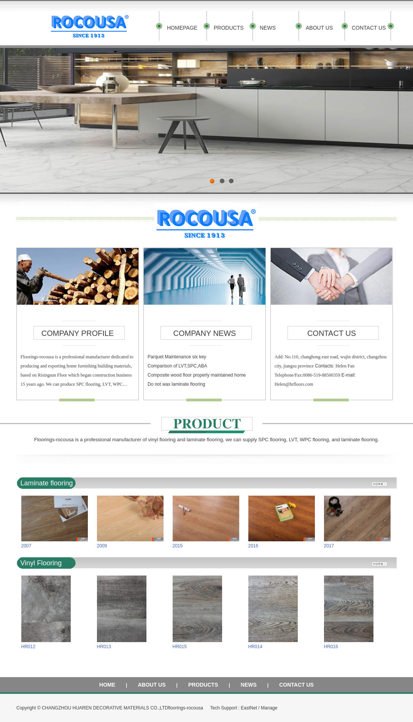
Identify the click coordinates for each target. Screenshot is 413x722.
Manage (269, 708)
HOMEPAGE (182, 28)
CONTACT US (369, 28)
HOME (107, 685)
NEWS (268, 28)
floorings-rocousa (185, 708)
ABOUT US (319, 28)
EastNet (249, 708)
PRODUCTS (229, 28)
